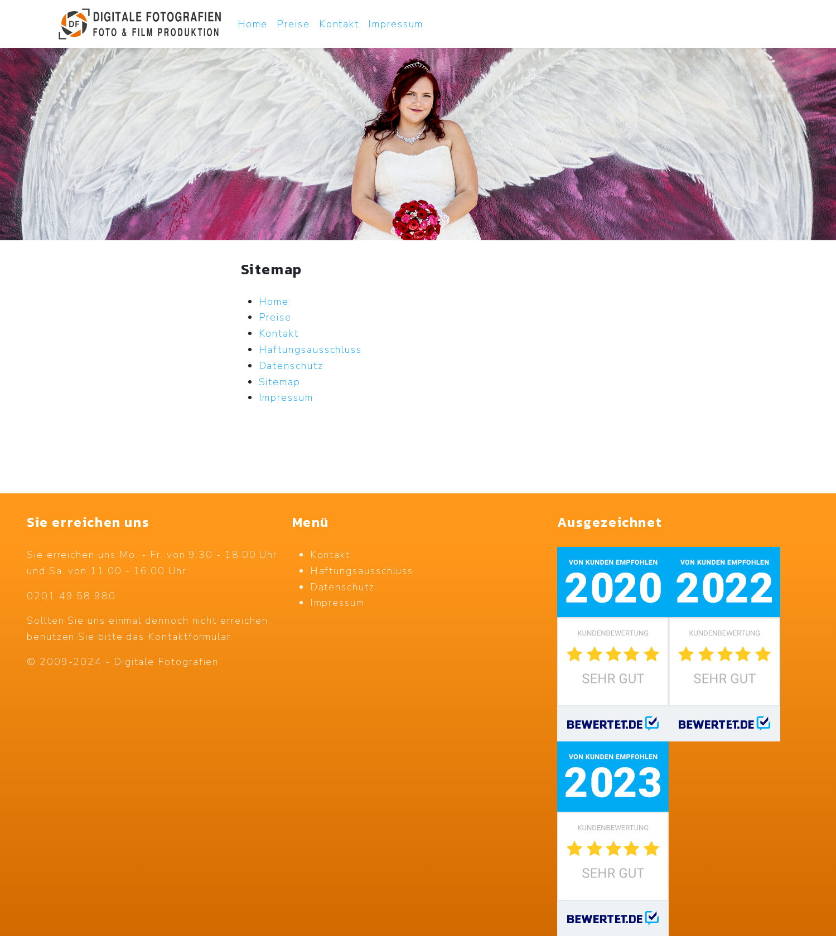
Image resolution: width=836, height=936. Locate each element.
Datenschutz (342, 587)
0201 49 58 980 (71, 596)
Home (253, 24)
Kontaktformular (189, 636)
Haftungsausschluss (362, 571)
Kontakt (339, 24)
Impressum (395, 24)
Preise (293, 24)
